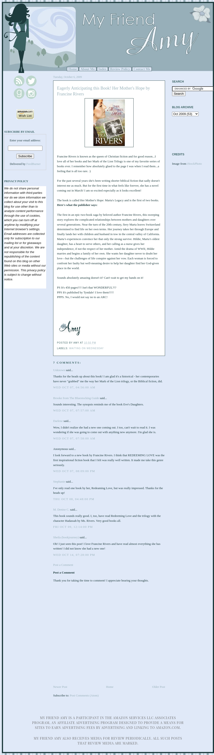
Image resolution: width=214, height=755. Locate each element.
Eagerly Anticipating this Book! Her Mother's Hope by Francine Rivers (103, 91)
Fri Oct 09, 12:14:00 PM (73, 527)
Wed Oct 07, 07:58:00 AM (74, 438)
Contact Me (142, 69)
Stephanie (59, 481)
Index (102, 69)
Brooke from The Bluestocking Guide (76, 398)
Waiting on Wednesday (86, 348)
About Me (87, 69)
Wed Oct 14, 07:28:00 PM (74, 555)
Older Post (158, 687)
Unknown (59, 370)
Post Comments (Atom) (84, 695)
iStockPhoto (194, 163)
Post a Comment (63, 565)
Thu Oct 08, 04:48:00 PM (73, 499)
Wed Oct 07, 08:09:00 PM (74, 471)
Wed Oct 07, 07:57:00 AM (74, 410)
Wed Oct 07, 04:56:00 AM (74, 387)
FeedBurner (33, 164)
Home (72, 69)
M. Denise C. (61, 509)
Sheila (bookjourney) (66, 537)
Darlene (58, 421)
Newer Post (60, 687)
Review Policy (120, 69)
